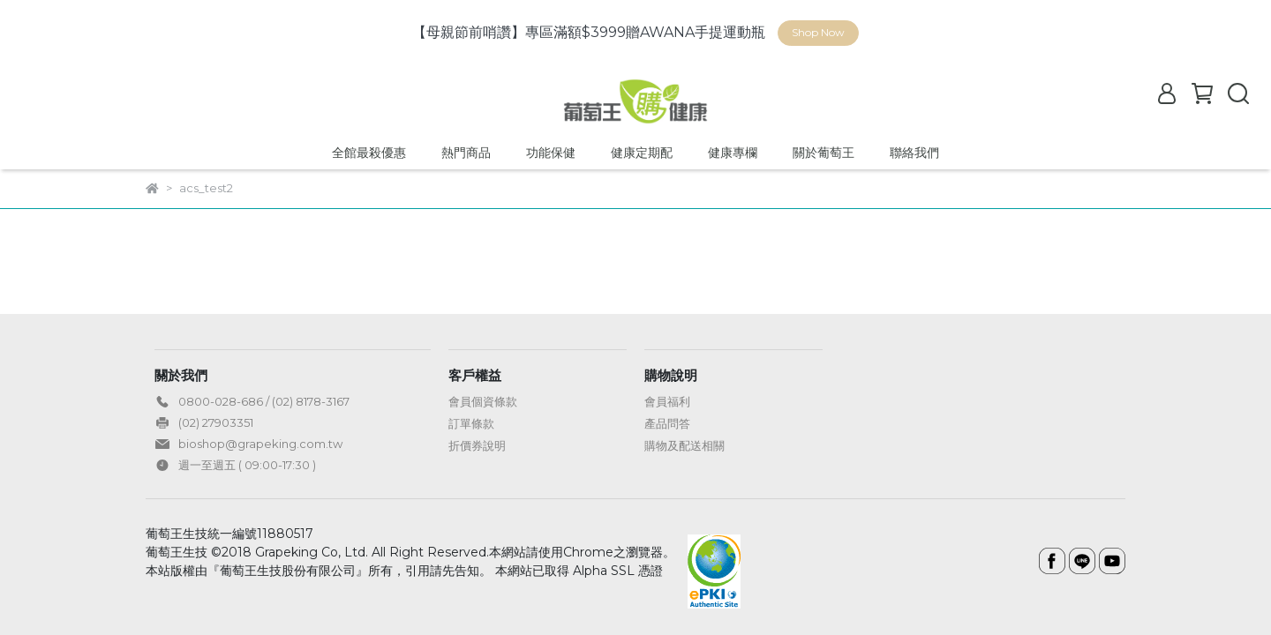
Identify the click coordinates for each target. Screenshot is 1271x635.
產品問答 (667, 423)
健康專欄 (732, 153)
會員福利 (667, 401)
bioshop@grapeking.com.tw (260, 443)
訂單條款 (471, 423)
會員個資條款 (482, 401)
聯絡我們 (914, 153)
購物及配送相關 (684, 445)
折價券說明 (477, 445)
